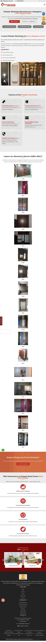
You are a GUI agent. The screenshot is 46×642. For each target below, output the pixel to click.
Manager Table (23, 611)
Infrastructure (23, 595)
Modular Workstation (23, 602)
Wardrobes (23, 608)
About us (23, 591)
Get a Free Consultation (23, 463)
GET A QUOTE (14, 21)
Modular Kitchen (23, 606)
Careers (23, 593)
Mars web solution (36, 639)
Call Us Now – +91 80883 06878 (28, 21)
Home (23, 589)
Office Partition (23, 613)
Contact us (23, 597)
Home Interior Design (23, 604)
